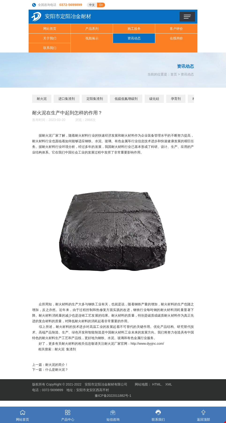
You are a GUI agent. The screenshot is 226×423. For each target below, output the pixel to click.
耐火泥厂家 (50, 135)
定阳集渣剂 (95, 99)
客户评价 (176, 28)
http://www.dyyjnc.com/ (147, 343)
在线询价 (176, 38)
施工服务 (134, 28)
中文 (92, 5)
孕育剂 (176, 99)
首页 (173, 74)
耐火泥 (42, 99)
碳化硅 (154, 99)
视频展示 (91, 38)
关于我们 (49, 38)
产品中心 (67, 414)
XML (168, 384)
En (101, 5)
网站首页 (49, 28)
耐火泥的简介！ (56, 365)
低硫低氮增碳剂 (126, 99)
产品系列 (91, 28)
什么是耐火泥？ (56, 369)
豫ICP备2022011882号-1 (113, 395)
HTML (156, 384)
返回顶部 (203, 414)
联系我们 (49, 48)
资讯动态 (134, 38)
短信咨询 (113, 414)
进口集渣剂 (66, 99)
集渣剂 (71, 349)
